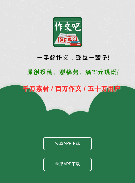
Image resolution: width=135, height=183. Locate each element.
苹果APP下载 (67, 164)
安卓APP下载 (67, 143)
